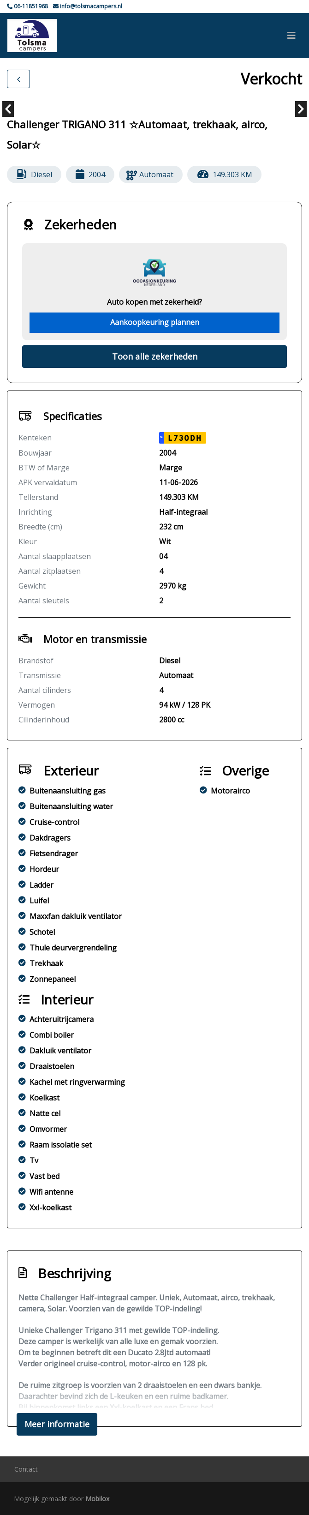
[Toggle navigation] (291, 35)
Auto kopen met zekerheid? (154, 302)
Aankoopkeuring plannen (154, 322)
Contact (26, 1469)
